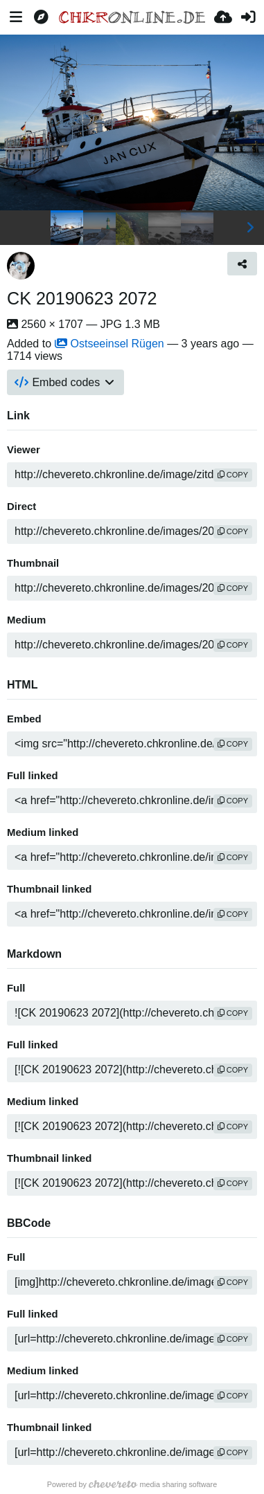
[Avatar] (21, 266)
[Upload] (223, 17)
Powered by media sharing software (132, 1484)
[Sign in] (248, 17)
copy (233, 475)
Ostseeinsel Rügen (109, 343)
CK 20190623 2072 (82, 298)
